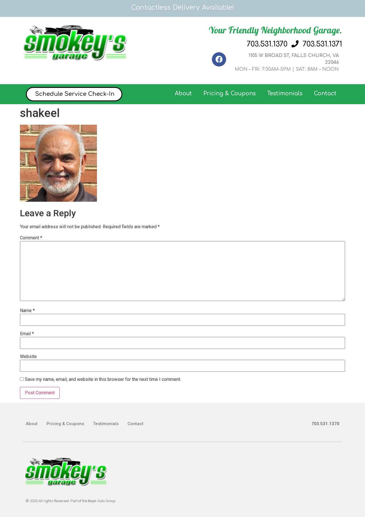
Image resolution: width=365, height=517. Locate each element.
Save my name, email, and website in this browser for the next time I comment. (103, 379)
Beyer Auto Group (101, 501)
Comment (31, 238)
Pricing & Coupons (229, 93)
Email (27, 334)
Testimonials (285, 93)
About (183, 93)
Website (28, 356)
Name (27, 310)
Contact (325, 93)
